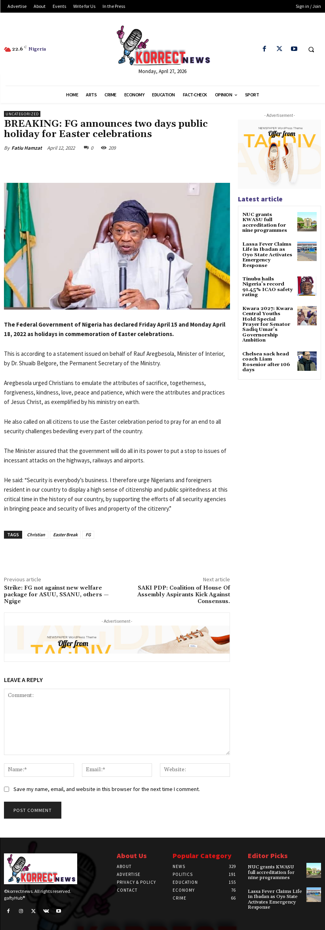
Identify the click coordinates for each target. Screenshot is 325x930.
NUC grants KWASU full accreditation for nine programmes (267, 222)
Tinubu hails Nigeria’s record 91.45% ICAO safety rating (267, 286)
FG (88, 534)
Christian (36, 534)
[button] (311, 49)
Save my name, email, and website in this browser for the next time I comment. (106, 789)
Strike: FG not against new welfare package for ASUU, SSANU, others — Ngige (56, 594)
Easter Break (65, 534)
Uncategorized (22, 114)
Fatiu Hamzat (26, 148)
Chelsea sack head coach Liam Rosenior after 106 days (266, 360)
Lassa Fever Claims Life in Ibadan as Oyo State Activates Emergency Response (267, 254)
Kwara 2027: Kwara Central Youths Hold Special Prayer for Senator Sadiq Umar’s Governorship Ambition (267, 322)
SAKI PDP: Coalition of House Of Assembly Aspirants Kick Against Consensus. (183, 594)
